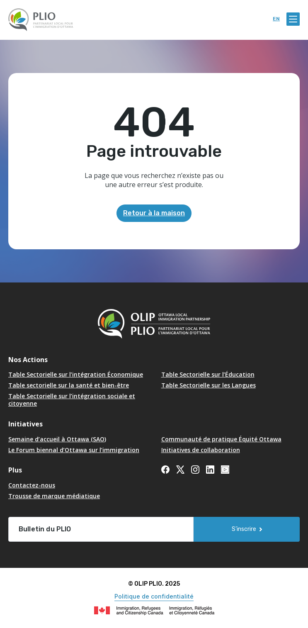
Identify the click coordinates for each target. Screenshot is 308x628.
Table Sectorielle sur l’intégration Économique (75, 374)
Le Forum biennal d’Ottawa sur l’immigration (73, 450)
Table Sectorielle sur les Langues (208, 385)
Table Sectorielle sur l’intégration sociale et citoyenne (71, 399)
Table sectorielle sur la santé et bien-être (68, 385)
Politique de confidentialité (154, 596)
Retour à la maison (154, 213)
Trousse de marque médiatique (54, 496)
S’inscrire (244, 529)
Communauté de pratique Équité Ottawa (221, 439)
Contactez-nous (31, 485)
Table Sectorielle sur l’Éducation (208, 374)
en (276, 19)
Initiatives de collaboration (200, 450)
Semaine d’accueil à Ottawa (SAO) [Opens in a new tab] (57, 439)
